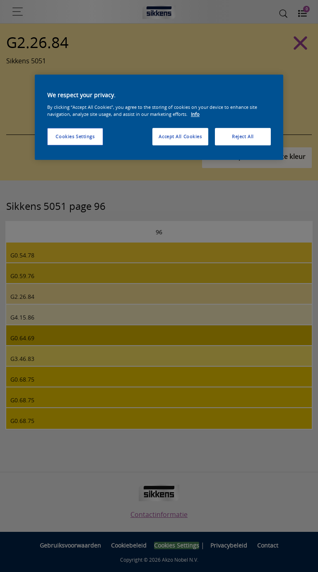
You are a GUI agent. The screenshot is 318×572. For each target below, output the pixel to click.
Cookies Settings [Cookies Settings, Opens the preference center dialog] (74, 136)
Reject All (243, 136)
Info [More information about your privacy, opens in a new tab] (195, 114)
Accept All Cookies (180, 136)
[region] (159, 117)
